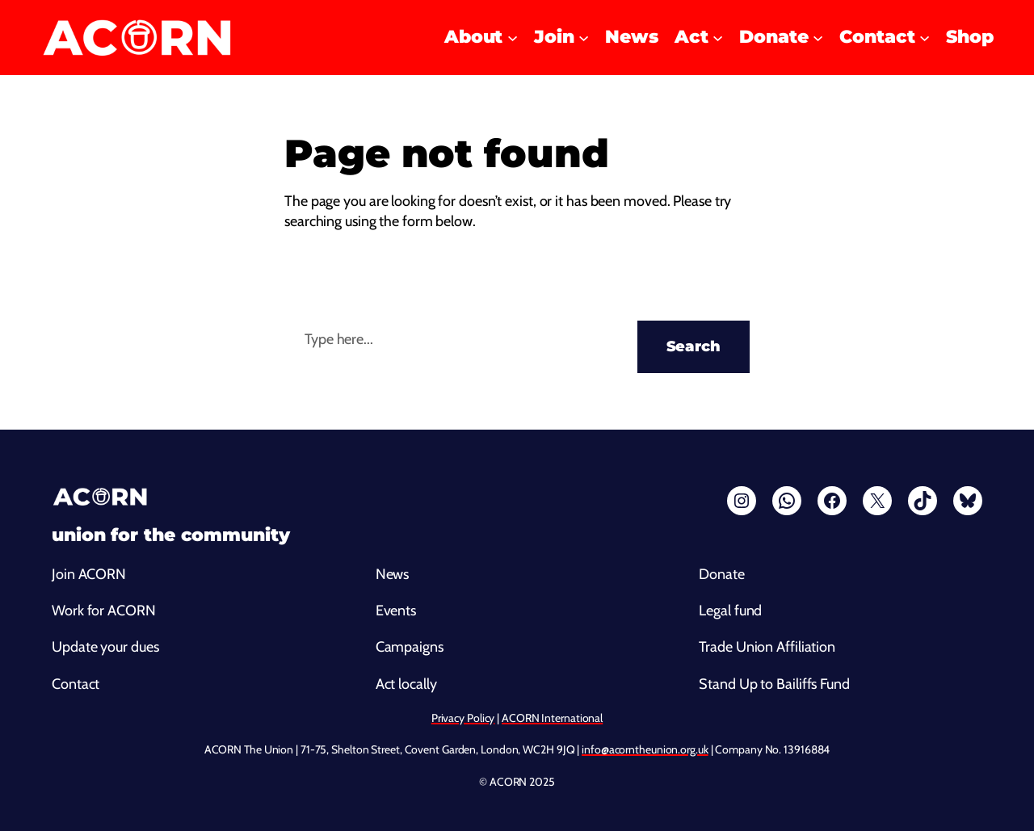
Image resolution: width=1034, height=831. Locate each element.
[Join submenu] (583, 37)
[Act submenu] (717, 37)
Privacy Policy (463, 718)
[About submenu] (512, 37)
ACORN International (552, 718)
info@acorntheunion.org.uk (645, 749)
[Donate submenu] (818, 37)
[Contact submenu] (924, 37)
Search (693, 346)
